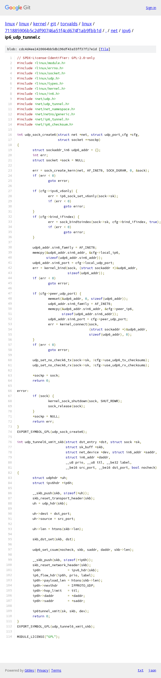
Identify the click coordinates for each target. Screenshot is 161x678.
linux (10, 24)
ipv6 (126, 30)
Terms (56, 670)
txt (140, 670)
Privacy (42, 670)
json (152, 670)
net (114, 30)
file (104, 49)
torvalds (69, 24)
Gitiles (29, 670)
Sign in (151, 7)
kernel (39, 24)
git (53, 24)
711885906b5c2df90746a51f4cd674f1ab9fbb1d (53, 30)
